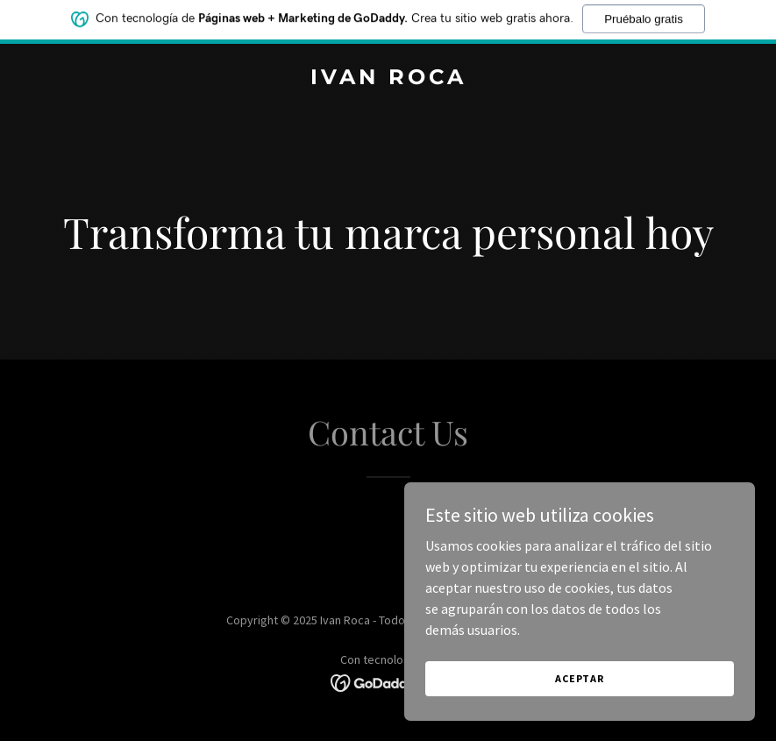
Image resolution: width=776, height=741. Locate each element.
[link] (388, 79)
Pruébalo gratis (643, 15)
